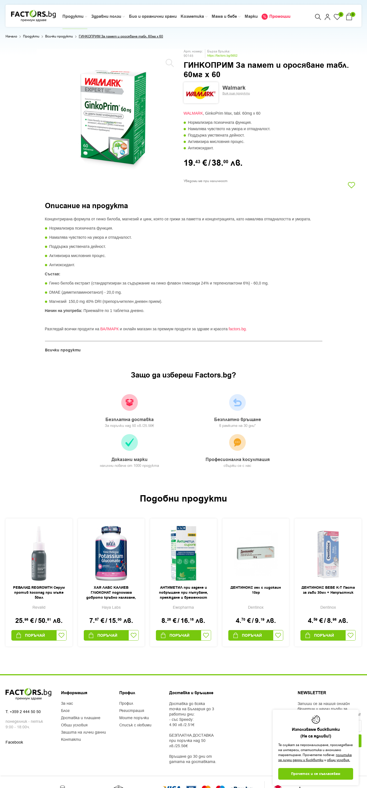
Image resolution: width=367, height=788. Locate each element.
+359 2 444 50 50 (25, 679)
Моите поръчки (134, 684)
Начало (11, 36)
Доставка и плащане (80, 684)
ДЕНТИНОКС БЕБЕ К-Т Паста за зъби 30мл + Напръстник (328, 557)
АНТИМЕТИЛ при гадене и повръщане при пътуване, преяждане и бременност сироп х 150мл (183, 559)
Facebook (14, 709)
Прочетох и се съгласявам (315, 773)
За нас (67, 670)
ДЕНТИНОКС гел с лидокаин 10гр (256, 557)
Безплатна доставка (74, 411)
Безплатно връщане (147, 411)
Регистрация (131, 677)
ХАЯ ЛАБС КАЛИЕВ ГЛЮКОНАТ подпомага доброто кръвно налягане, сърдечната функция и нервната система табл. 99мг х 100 (111, 559)
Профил (126, 670)
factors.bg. (238, 329)
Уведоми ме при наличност (205, 181)
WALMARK (193, 113)
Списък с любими (135, 691)
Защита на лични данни (83, 699)
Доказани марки (220, 414)
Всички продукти (59, 36)
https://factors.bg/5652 (222, 56)
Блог (65, 677)
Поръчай (30, 602)
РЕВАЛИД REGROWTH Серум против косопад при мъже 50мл (39, 559)
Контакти (71, 706)
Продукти (31, 36)
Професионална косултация (293, 414)
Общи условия (74, 691)
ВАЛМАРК (109, 329)
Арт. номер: (193, 51)
